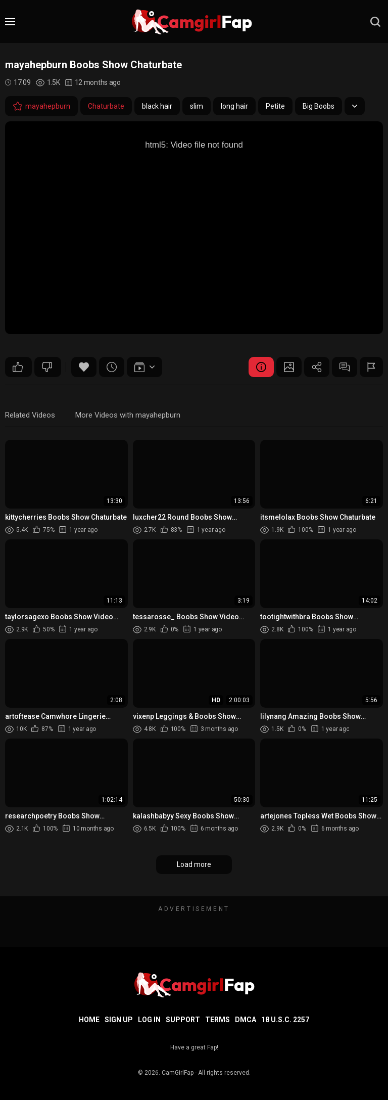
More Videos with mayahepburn (127, 415)
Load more (194, 864)
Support (183, 1020)
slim (196, 106)
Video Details (261, 367)
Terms (217, 1020)
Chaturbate (106, 106)
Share (317, 367)
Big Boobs (318, 106)
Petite (275, 106)
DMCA (245, 1020)
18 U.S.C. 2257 (285, 1020)
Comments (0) (345, 367)
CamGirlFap (177, 1072)
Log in (149, 1020)
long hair (234, 106)
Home (89, 1020)
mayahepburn (41, 106)
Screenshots (289, 367)
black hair (157, 106)
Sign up (119, 1020)
